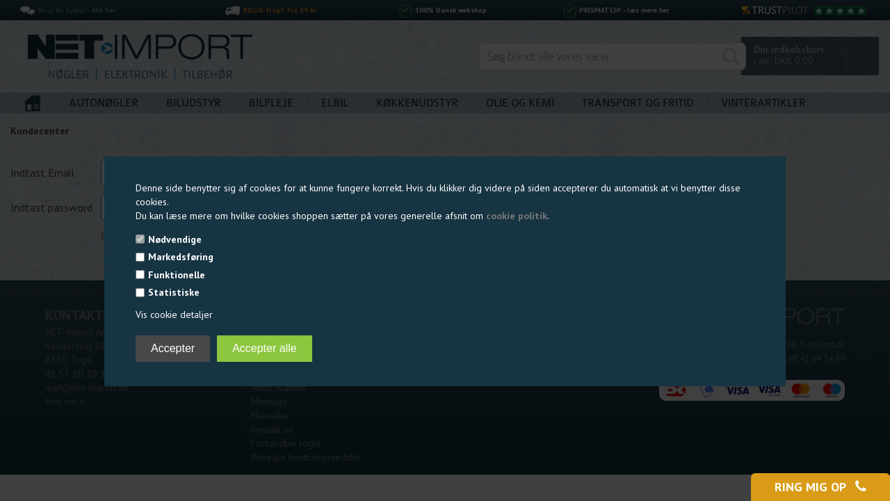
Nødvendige (175, 239)
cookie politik (516, 215)
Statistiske (174, 292)
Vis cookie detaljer (174, 314)
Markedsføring (180, 256)
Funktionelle (176, 275)
